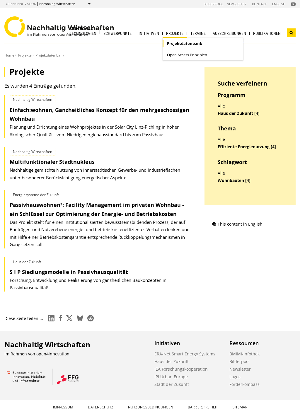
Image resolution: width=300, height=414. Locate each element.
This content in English (237, 224)
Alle (221, 106)
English (278, 4)
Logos (235, 376)
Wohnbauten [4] (234, 180)
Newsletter (236, 4)
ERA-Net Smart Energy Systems (184, 354)
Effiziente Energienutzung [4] (247, 146)
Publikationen (267, 33)
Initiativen (149, 33)
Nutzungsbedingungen (150, 407)
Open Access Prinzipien (187, 54)
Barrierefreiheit (203, 407)
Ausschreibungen (229, 33)
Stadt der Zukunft (171, 384)
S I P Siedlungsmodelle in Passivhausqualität (69, 271)
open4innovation (21, 3)
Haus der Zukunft (171, 361)
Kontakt (259, 4)
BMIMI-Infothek (244, 354)
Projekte (174, 33)
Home (9, 55)
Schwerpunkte (117, 33)
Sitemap (240, 407)
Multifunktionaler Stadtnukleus (52, 161)
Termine (198, 33)
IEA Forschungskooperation (181, 369)
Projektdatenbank (184, 43)
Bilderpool (214, 4)
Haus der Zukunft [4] (239, 113)
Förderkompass (244, 384)
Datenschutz (100, 407)
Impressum (63, 407)
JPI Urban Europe (171, 376)
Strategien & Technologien (83, 30)
